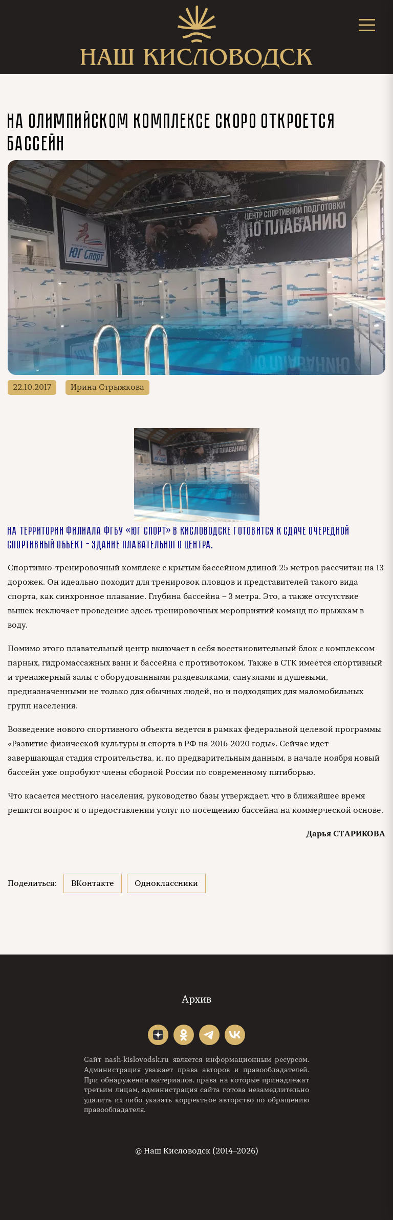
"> (158, 1035)
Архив (196, 999)
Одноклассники (166, 883)
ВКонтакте (92, 883)
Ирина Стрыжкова (107, 387)
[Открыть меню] (366, 25)
